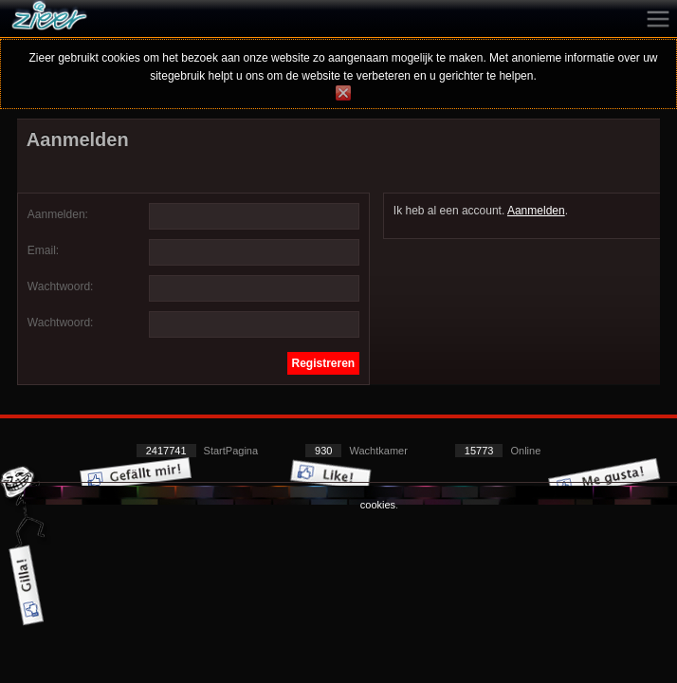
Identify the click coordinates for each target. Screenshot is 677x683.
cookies (377, 504)
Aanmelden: (57, 214)
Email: (43, 250)
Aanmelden (536, 210)
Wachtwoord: (60, 286)
